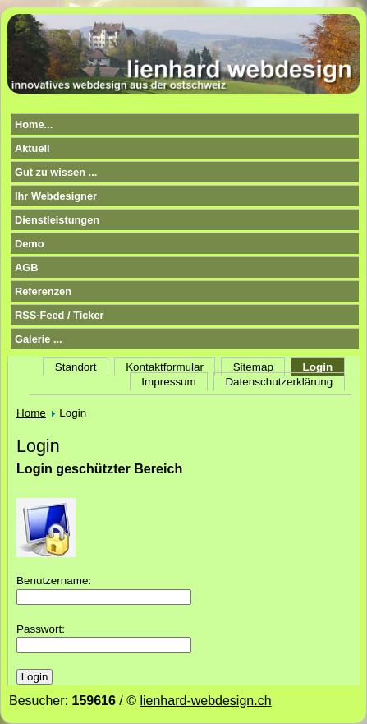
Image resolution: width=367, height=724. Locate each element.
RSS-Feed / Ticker (59, 315)
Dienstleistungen (57, 220)
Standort (76, 367)
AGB (26, 267)
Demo (29, 243)
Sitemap (253, 367)
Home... (34, 124)
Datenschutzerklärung (279, 382)
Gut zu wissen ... (56, 172)
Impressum (168, 382)
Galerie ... (38, 339)
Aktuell (32, 148)
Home (31, 413)
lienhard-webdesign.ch (205, 701)
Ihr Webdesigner (56, 196)
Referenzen (43, 291)
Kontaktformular (165, 367)
